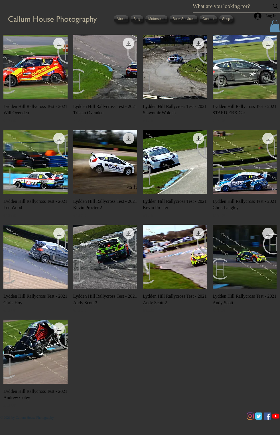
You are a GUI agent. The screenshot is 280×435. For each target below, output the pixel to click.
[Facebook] (267, 416)
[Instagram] (250, 416)
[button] (274, 26)
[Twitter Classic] (258, 416)
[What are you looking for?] (227, 6)
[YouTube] (275, 416)
